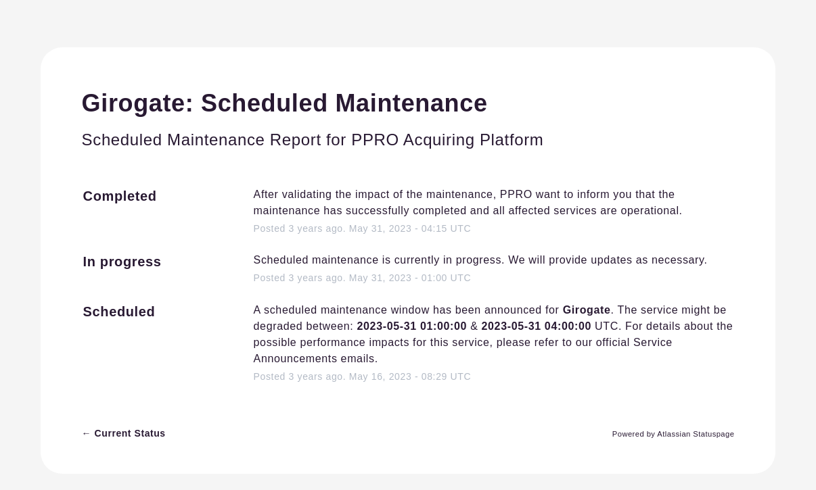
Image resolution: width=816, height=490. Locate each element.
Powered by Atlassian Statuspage (673, 434)
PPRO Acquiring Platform (447, 139)
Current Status (124, 433)
